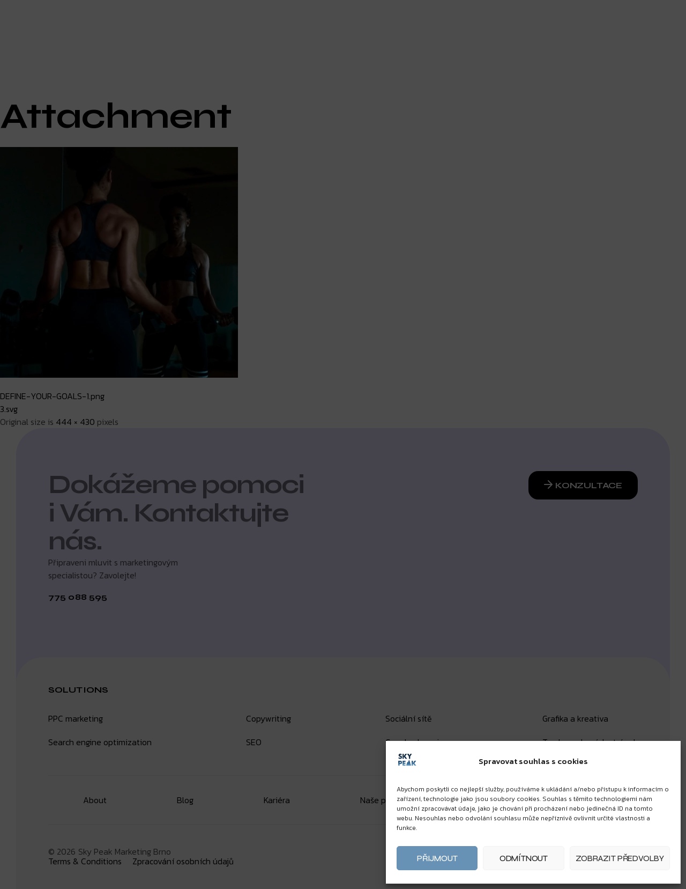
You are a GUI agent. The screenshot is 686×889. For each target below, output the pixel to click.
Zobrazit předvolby (620, 858)
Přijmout (437, 858)
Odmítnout (523, 858)
